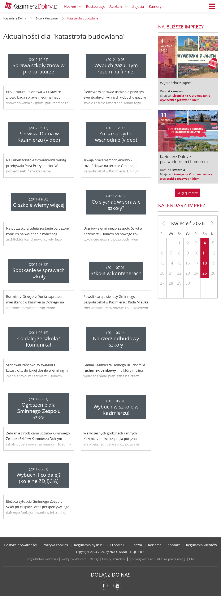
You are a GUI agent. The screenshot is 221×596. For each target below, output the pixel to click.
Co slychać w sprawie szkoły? (116, 204)
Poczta (136, 545)
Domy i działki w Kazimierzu (42, 559)
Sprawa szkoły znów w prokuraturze (39, 68)
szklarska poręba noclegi (171, 559)
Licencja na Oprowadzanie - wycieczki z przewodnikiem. (186, 98)
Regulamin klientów (201, 545)
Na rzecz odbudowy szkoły (116, 341)
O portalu (117, 545)
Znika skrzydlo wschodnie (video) (116, 136)
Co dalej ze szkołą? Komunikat (38, 341)
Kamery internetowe (114, 559)
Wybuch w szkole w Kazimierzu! (116, 409)
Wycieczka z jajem (176, 82)
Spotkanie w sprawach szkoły (39, 273)
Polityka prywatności (20, 545)
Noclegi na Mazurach (73, 559)
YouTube (117, 586)
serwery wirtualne (142, 559)
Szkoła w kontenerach (116, 273)
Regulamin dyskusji (89, 545)
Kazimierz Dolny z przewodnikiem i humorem (184, 159)
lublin (192, 559)
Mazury (94, 559)
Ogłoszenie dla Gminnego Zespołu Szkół (39, 411)
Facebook (104, 586)
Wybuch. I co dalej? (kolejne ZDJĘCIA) (39, 477)
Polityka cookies (55, 545)
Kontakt (174, 545)
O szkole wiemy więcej (38, 205)
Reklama (154, 545)
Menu (212, 6)
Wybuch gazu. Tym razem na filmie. (116, 68)
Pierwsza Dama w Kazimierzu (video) (38, 136)
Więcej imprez (188, 193)
